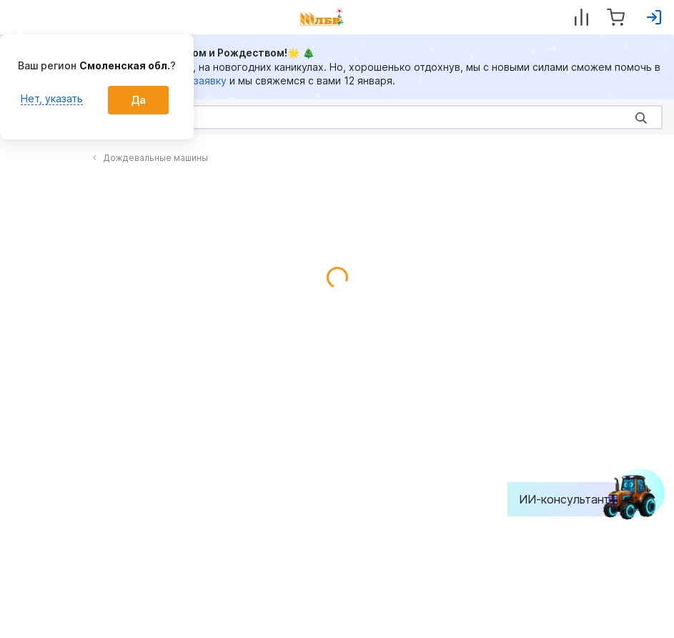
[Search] (337, 117)
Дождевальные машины (149, 157)
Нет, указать (52, 98)
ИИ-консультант (575, 499)
